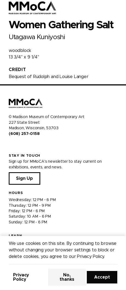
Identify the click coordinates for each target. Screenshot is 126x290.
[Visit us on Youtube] (24, 145)
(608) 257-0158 (24, 134)
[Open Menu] (118, 7)
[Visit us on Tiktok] (30, 145)
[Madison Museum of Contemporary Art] (32, 7)
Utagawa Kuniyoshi (37, 37)
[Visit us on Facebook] (11, 145)
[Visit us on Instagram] (17, 145)
